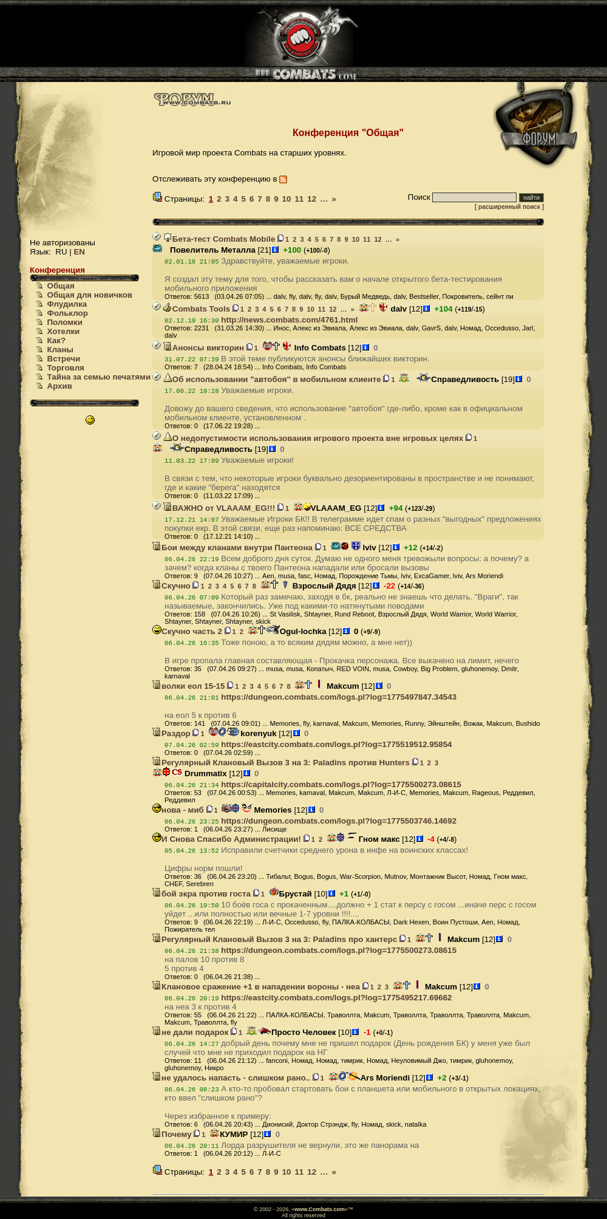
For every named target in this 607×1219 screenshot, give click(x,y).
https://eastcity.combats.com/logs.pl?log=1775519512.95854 (336, 744)
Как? (56, 340)
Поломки (65, 322)
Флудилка (67, 304)
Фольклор (67, 313)
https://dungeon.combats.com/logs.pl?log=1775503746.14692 (338, 820)
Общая (61, 285)
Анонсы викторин (203, 347)
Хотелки (63, 331)
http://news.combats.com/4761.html (289, 319)
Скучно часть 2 (187, 631)
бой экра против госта (201, 893)
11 (299, 198)
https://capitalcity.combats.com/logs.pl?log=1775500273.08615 (341, 784)
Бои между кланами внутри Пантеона (232, 547)
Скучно (171, 585)
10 (286, 198)
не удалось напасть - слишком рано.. (231, 1077)
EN (79, 251)
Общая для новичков (89, 294)
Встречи (64, 358)
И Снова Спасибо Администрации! (226, 839)
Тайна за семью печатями (99, 376)
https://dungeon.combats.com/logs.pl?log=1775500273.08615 (338, 950)
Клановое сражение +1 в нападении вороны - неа (256, 986)
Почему (171, 1134)
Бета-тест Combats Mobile (219, 239)
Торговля (65, 367)
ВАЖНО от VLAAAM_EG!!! (219, 508)
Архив (59, 386)
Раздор (171, 733)
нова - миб (178, 809)
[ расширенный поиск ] (509, 206)
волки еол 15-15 (188, 686)
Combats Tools (196, 308)
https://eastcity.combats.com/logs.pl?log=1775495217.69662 (336, 997)
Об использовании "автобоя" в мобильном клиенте (272, 379)
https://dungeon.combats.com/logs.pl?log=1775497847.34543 (338, 697)
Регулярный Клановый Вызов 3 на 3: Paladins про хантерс (274, 939)
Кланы (60, 349)
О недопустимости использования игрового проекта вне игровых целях (313, 438)
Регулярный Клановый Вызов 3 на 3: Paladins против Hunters (281, 762)
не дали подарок (190, 1032)
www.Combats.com (319, 1209)
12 (311, 198)
